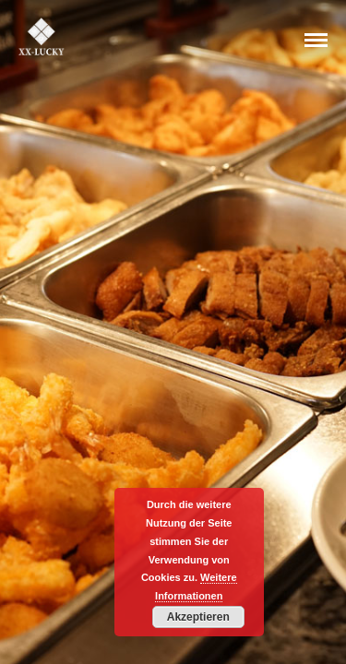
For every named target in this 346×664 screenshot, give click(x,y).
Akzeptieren (198, 617)
